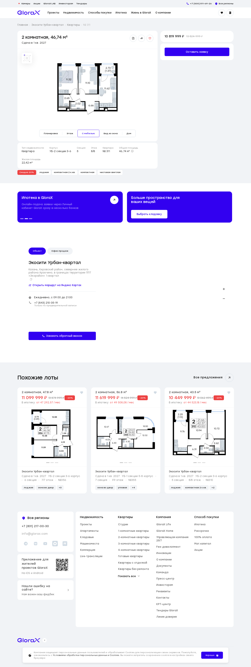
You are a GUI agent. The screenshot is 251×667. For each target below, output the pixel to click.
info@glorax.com (35, 533)
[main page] (28, 13)
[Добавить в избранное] (149, 38)
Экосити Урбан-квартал (48, 24)
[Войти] (230, 12)
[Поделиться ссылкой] (141, 38)
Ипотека (121, 12)
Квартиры (73, 24)
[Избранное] (221, 12)
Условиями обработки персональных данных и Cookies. (86, 655)
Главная (22, 24)
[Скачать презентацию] (133, 38)
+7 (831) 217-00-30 (35, 526)
